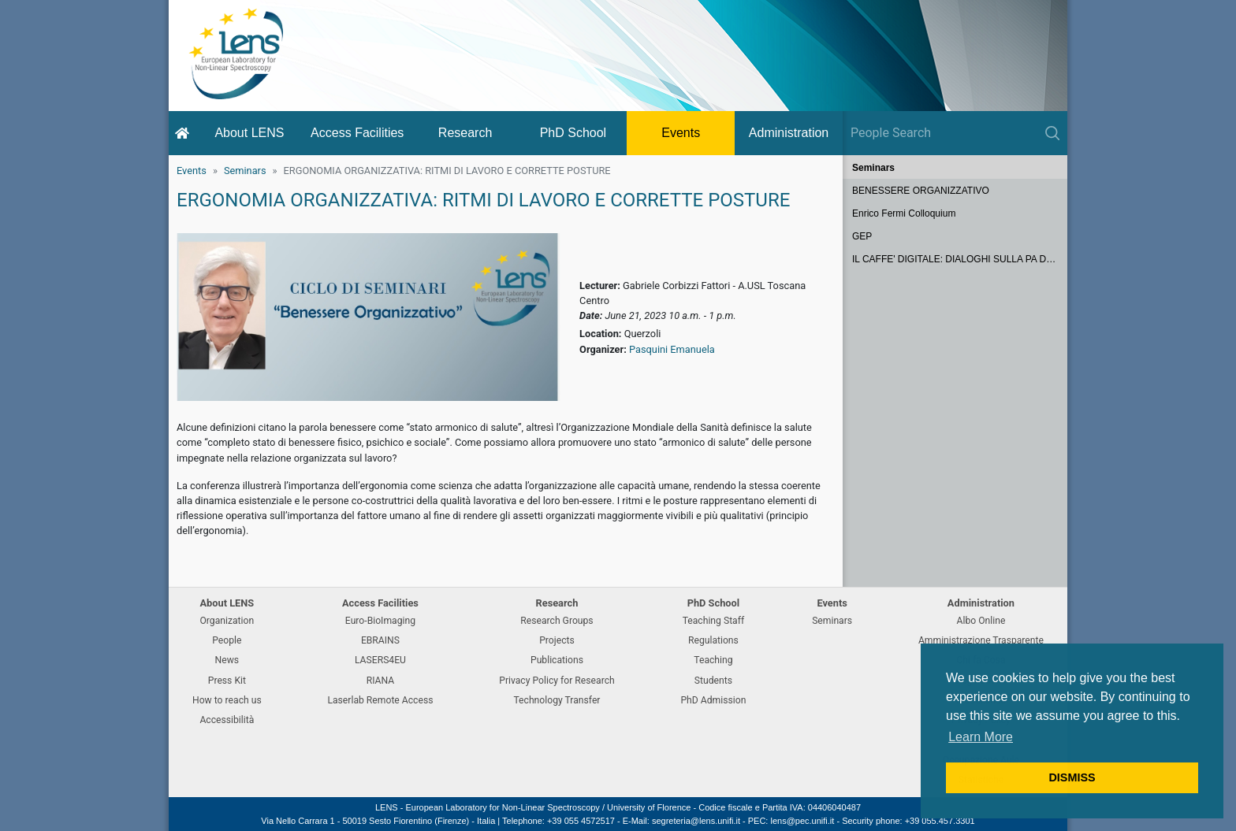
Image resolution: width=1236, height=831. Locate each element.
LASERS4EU (380, 660)
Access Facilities (357, 132)
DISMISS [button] (1071, 777)
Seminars (245, 170)
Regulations (713, 640)
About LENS (249, 132)
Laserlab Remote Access (380, 700)
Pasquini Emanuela (672, 349)
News (227, 660)
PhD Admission (713, 700)
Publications (557, 660)
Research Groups (556, 620)
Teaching (713, 660)
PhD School (573, 132)
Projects (557, 640)
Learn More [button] (980, 737)
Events (680, 132)
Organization (226, 620)
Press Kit (227, 680)
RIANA (381, 680)
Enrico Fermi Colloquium (903, 213)
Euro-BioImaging (380, 620)
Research (465, 132)
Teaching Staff (714, 620)
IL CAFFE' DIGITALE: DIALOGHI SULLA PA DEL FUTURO (959, 259)
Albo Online (981, 620)
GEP (862, 236)
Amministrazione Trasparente (981, 640)
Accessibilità (226, 719)
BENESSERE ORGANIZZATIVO (920, 190)
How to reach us (227, 700)
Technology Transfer (556, 700)
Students (713, 680)
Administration (788, 132)
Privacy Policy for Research (556, 680)
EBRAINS (380, 640)
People (226, 640)
